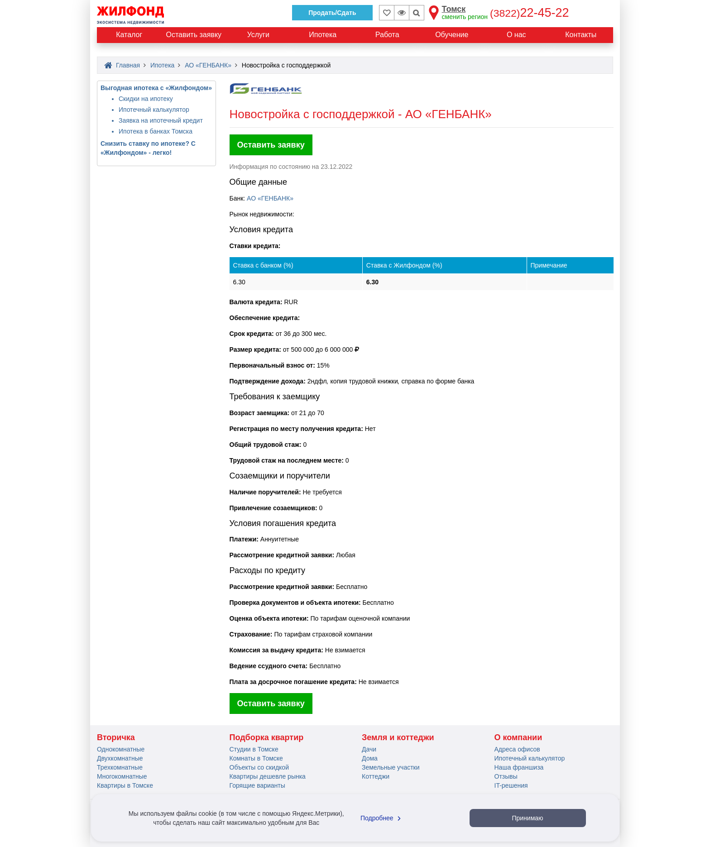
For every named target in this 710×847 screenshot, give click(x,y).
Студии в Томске (254, 749)
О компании (518, 737)
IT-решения (511, 785)
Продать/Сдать (332, 12)
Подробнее (381, 818)
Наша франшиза (519, 767)
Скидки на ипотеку (146, 98)
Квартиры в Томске (125, 785)
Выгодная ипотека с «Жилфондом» (156, 87)
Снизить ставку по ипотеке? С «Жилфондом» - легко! (148, 148)
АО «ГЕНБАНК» (270, 198)
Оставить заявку (271, 144)
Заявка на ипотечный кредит (161, 120)
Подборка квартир (267, 737)
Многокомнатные (122, 776)
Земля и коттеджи (398, 737)
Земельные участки (391, 767)
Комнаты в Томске (256, 758)
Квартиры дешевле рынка (268, 776)
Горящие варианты (257, 785)
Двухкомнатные (120, 758)
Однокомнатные (120, 749)
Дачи (369, 749)
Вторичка (116, 737)
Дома (370, 758)
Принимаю (527, 818)
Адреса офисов (517, 749)
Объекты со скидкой (259, 767)
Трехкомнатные (120, 767)
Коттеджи (375, 776)
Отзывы (506, 776)
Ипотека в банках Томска (155, 131)
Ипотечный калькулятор (154, 109)
